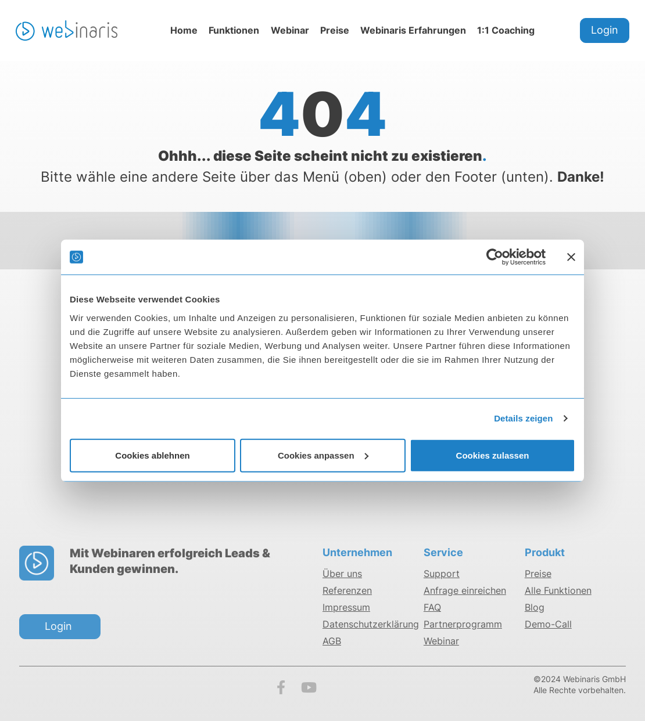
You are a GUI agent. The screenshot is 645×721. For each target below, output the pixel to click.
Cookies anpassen (323, 455)
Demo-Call (548, 624)
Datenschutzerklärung (370, 624)
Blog (534, 607)
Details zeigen (523, 418)
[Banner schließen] (571, 257)
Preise (334, 30)
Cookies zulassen (492, 455)
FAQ (432, 607)
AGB (331, 641)
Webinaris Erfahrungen (413, 30)
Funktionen (234, 30)
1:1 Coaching (506, 30)
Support (442, 573)
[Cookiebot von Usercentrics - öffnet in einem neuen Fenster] (495, 257)
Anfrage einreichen (465, 590)
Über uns (342, 573)
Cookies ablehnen (152, 455)
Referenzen (347, 590)
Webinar (290, 30)
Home (184, 30)
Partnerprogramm (463, 624)
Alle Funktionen (558, 590)
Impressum (346, 607)
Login (604, 30)
